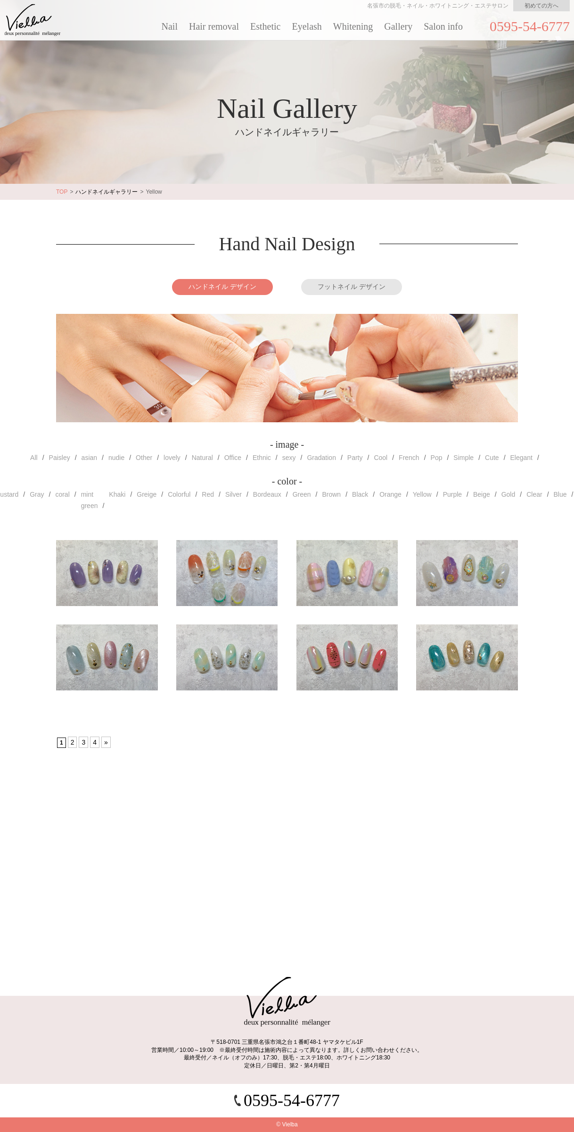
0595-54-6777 (530, 26)
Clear (534, 494)
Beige (481, 494)
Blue (560, 494)
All (34, 457)
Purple (452, 494)
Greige (146, 494)
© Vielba (286, 1124)
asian (89, 457)
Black (360, 494)
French (409, 457)
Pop (437, 457)
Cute (492, 457)
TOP (61, 192)
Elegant (521, 457)
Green (302, 494)
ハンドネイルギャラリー (106, 192)
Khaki (117, 494)
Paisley (59, 457)
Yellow (422, 494)
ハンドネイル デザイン (222, 286)
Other (144, 457)
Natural (202, 457)
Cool (380, 457)
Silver (233, 494)
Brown (331, 494)
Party (355, 457)
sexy (289, 457)
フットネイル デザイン (351, 286)
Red (208, 494)
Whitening (353, 26)
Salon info (443, 26)
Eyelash (307, 26)
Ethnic (262, 457)
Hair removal (214, 26)
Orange (390, 494)
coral (62, 494)
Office (232, 457)
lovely (172, 457)
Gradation (321, 457)
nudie (116, 457)
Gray (37, 494)
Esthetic (265, 26)
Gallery (398, 26)
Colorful (179, 494)
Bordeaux (267, 494)
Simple (463, 457)
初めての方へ (541, 5)
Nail (170, 26)
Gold (508, 494)
